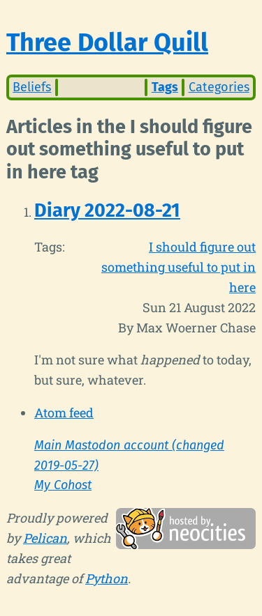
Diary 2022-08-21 (107, 210)
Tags (165, 87)
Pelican (45, 538)
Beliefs (32, 87)
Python (106, 578)
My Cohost (63, 485)
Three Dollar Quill (107, 42)
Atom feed (64, 412)
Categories (219, 87)
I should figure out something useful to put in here (178, 266)
